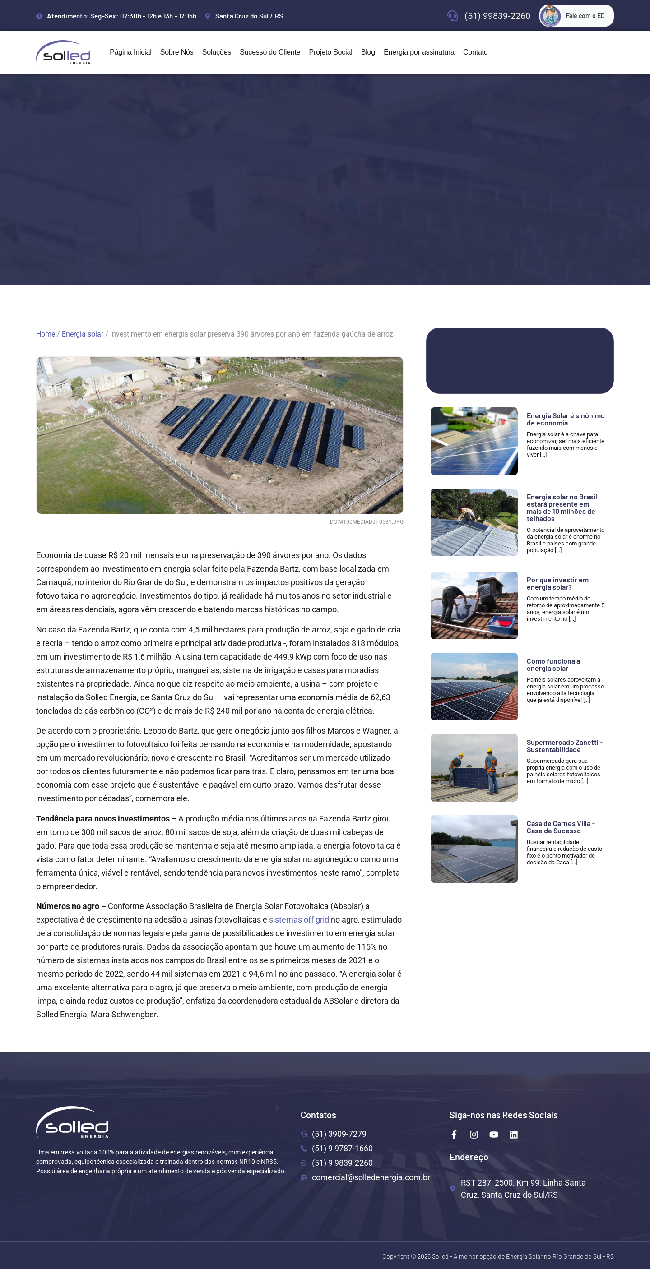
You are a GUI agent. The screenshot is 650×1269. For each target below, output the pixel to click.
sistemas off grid (299, 919)
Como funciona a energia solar (553, 664)
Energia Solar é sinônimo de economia (566, 419)
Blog (368, 52)
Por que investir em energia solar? (558, 583)
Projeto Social (331, 52)
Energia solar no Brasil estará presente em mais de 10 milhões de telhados (562, 507)
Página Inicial (130, 52)
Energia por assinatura (419, 52)
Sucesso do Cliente (270, 52)
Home (45, 334)
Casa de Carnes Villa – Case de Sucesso (561, 827)
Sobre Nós (177, 52)
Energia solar (82, 334)
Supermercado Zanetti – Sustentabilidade (565, 745)
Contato (475, 52)
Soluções (216, 52)
